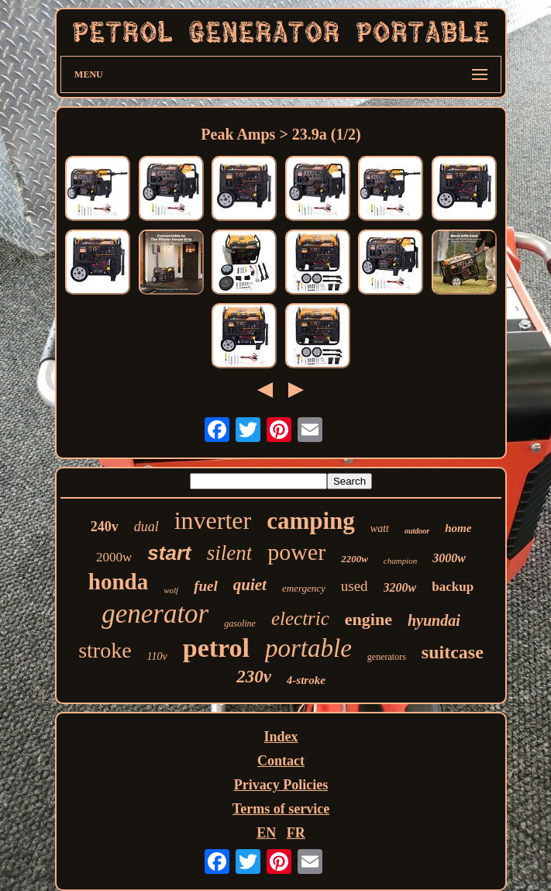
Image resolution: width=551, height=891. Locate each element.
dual (146, 526)
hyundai (434, 620)
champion (400, 560)
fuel (206, 586)
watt (379, 528)
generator (155, 614)
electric (300, 618)
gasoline (240, 623)
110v (157, 656)
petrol (216, 648)
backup (453, 586)
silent (230, 553)
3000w (449, 558)
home (458, 528)
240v (105, 526)
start (169, 553)
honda (118, 581)
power (296, 552)
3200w (400, 587)
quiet (250, 584)
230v (253, 676)
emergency (303, 588)
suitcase (453, 652)
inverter (213, 520)
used (354, 586)
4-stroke (306, 680)
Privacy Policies (281, 785)
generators (386, 656)
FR (296, 833)
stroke (104, 650)
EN (266, 833)
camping (311, 520)
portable (308, 648)
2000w (114, 557)
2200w (354, 559)
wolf (171, 590)
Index (280, 736)
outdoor (417, 531)
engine (368, 619)
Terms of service (280, 809)
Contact (281, 760)
